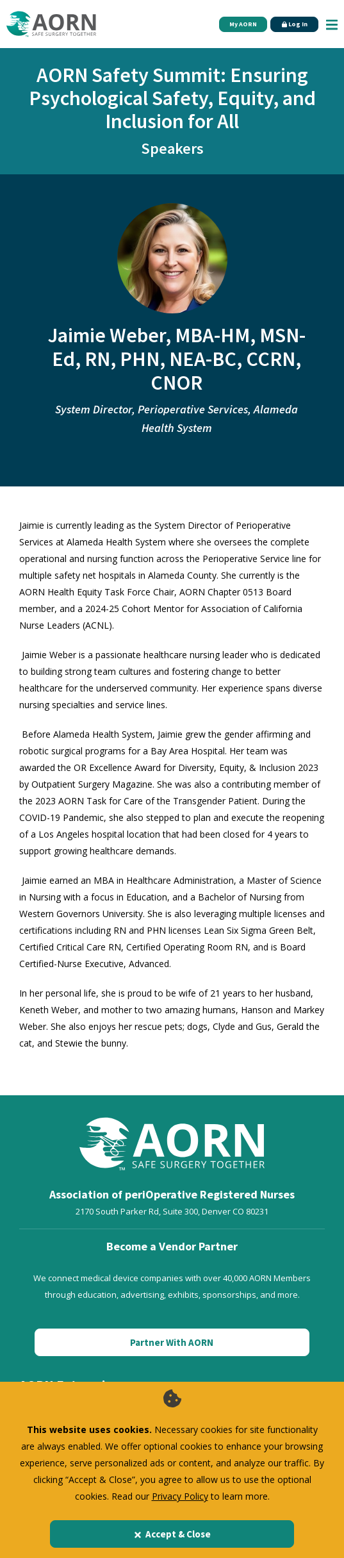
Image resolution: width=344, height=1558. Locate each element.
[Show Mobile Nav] (332, 24)
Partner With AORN (171, 1342)
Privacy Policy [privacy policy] (180, 1496)
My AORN (243, 24)
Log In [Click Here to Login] (294, 24)
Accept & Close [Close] (172, 1534)
